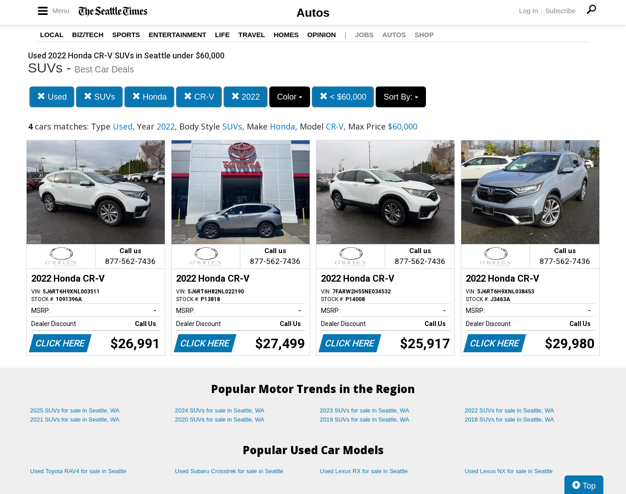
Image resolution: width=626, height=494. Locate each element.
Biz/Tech (87, 34)
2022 (245, 96)
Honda (149, 96)
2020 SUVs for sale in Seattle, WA (220, 419)
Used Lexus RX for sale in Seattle (364, 471)
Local (52, 34)
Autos (313, 12)
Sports (126, 34)
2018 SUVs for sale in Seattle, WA (509, 419)
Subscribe (560, 10)
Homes (286, 34)
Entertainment (177, 34)
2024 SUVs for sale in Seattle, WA (220, 410)
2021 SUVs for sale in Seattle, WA (75, 419)
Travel (252, 34)
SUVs (99, 96)
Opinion (321, 34)
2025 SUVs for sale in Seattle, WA (75, 410)
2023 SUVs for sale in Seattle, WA (365, 410)
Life (222, 34)
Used (52, 96)
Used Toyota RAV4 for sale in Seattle (78, 471)
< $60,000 (343, 96)
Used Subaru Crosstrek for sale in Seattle (229, 471)
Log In (528, 10)
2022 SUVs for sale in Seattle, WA (509, 410)
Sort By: (400, 96)
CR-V (199, 96)
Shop (424, 34)
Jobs (364, 34)
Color (289, 96)
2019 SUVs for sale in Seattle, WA (365, 419)
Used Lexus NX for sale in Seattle (509, 471)
